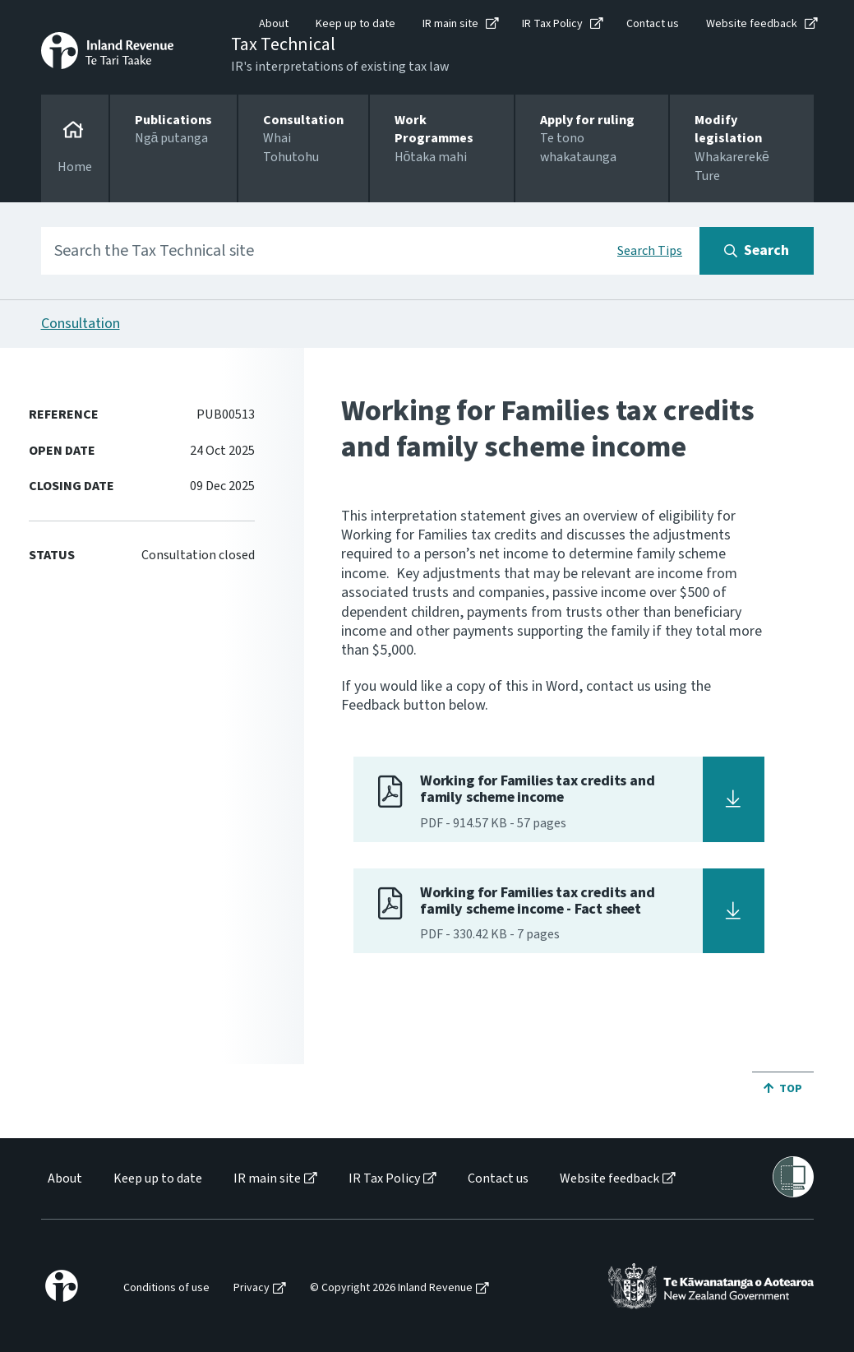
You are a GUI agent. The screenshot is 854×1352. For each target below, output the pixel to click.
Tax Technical (283, 44)
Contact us (652, 24)
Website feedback (751, 24)
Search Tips (649, 251)
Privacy (251, 1288)
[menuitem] (63, 1179)
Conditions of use (166, 1288)
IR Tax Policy (552, 24)
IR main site (450, 24)
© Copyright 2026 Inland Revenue (391, 1288)
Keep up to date (355, 24)
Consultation (80, 323)
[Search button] (756, 251)
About (274, 24)
